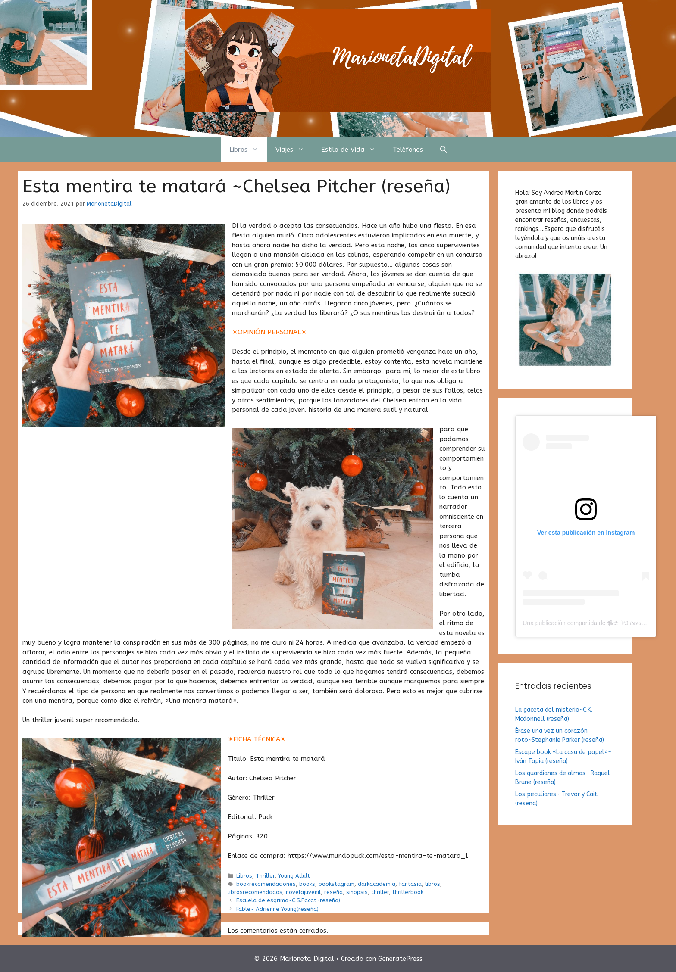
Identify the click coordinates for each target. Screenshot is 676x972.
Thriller (265, 875)
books (307, 884)
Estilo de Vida (352, 149)
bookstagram (336, 884)
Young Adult (294, 875)
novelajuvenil (303, 892)
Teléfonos (408, 149)
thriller (380, 892)
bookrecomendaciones (266, 884)
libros (432, 884)
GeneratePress (400, 959)
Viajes (294, 149)
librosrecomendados (255, 892)
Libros (248, 149)
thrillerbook (407, 892)
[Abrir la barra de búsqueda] (443, 149)
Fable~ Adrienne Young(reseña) (277, 909)
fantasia (410, 884)
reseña (333, 892)
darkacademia (376, 884)
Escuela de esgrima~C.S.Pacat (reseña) (288, 900)
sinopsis (357, 892)
